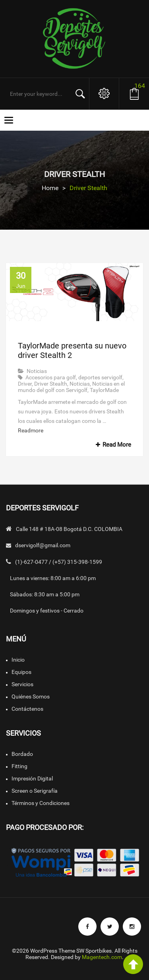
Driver (25, 384)
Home (50, 188)
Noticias (37, 371)
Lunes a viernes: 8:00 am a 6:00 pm (53, 578)
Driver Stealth (50, 384)
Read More (112, 444)
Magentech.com (102, 957)
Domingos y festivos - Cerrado (46, 610)
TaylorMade (104, 390)
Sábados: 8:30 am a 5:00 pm (44, 594)
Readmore (30, 430)
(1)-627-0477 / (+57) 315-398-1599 (58, 562)
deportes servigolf (100, 377)
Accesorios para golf (50, 377)
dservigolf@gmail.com (42, 545)
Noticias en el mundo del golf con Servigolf (71, 387)
